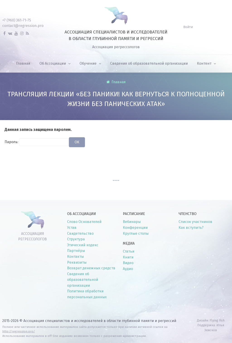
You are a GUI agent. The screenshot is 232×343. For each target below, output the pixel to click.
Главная (118, 82)
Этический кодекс (82, 245)
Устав (72, 227)
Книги (128, 257)
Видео (128, 263)
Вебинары (132, 222)
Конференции (135, 227)
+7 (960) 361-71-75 (16, 20)
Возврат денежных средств (91, 268)
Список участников (195, 222)
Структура (76, 239)
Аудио (128, 269)
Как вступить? (191, 227)
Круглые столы (136, 233)
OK (77, 142)
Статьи (128, 251)
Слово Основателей (84, 222)
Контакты (75, 256)
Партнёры (76, 250)
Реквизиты (77, 262)
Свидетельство (80, 233)
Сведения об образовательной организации (82, 280)
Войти (188, 27)
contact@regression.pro (23, 26)
